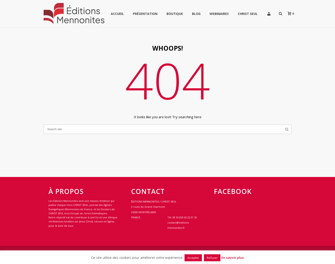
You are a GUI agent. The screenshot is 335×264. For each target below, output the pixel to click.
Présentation (145, 14)
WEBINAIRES (219, 14)
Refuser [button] (212, 258)
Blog (196, 14)
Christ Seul (248, 14)
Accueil (117, 14)
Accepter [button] (193, 258)
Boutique (174, 14)
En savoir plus (232, 257)
